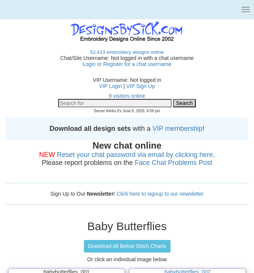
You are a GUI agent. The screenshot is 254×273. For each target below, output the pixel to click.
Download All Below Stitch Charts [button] (127, 246)
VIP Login (110, 86)
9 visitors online (127, 96)
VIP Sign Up (140, 86)
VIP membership (177, 128)
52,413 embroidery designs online (127, 52)
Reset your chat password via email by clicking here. (136, 154)
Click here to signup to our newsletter (159, 194)
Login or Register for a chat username (126, 64)
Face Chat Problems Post (173, 162)
